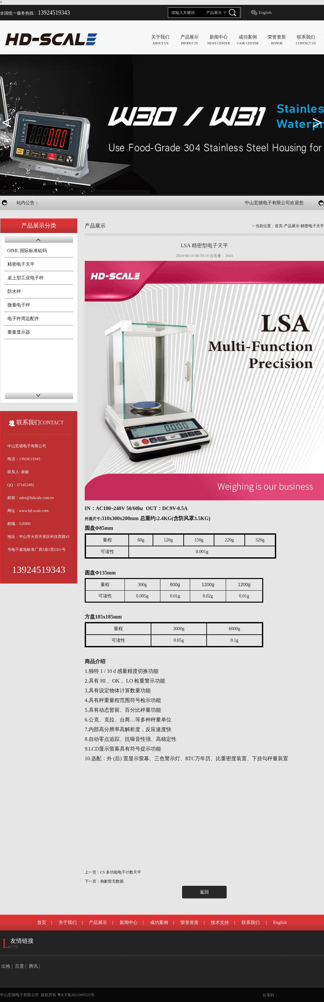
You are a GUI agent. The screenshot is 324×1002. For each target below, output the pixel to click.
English (265, 12)
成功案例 (159, 922)
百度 (19, 966)
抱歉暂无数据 (112, 881)
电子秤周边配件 (23, 318)
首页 (279, 226)
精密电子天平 (21, 264)
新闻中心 (129, 922)
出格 (5, 966)
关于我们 (68, 922)
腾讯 (33, 966)
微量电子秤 (18, 305)
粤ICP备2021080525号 (75, 995)
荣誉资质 (189, 922)
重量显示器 (18, 332)
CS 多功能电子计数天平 (120, 872)
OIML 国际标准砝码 (27, 250)
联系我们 (251, 922)
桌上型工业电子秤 (25, 277)
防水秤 (14, 291)
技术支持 (220, 922)
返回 (204, 892)
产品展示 (98, 922)
